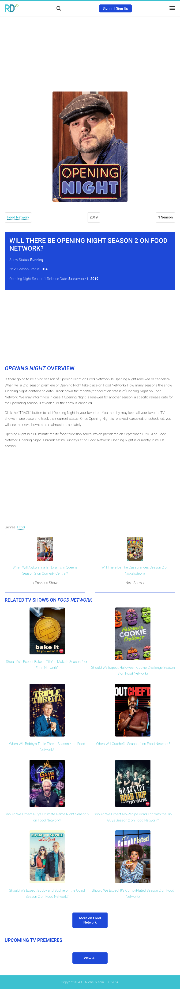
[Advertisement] (90, 50)
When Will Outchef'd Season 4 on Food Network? (133, 744)
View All (90, 958)
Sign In (108, 8)
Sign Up (122, 8)
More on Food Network (90, 920)
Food (21, 527)
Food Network (18, 217)
